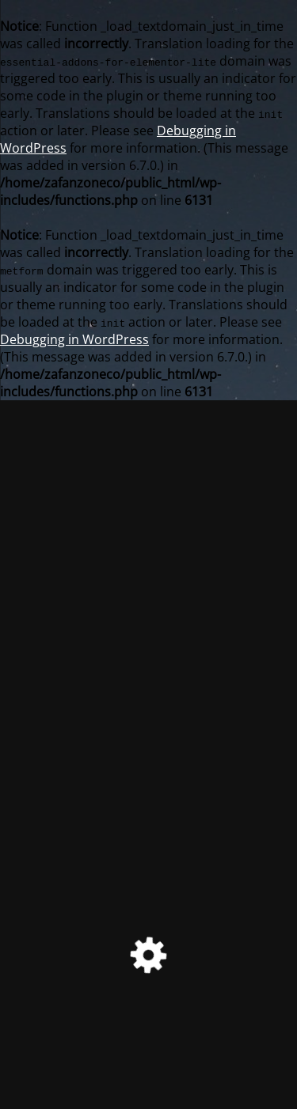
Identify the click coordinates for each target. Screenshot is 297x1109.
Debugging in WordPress (74, 339)
